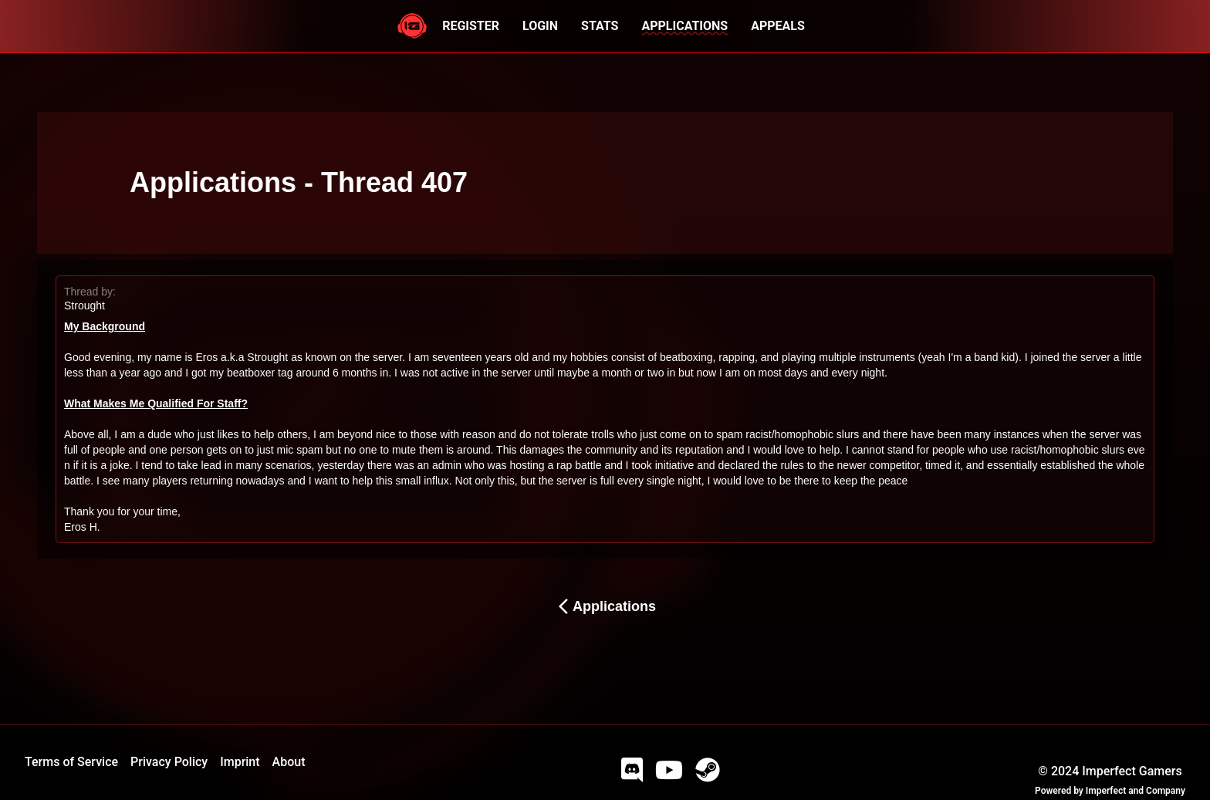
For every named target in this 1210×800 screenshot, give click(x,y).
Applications (605, 606)
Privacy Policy (169, 761)
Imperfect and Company (1135, 790)
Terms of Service (71, 761)
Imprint (239, 761)
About (289, 761)
